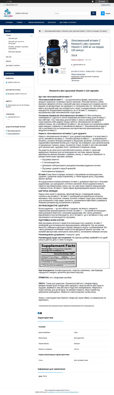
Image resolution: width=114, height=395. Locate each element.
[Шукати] (93, 13)
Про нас (8, 57)
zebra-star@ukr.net (13, 133)
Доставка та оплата (68, 22)
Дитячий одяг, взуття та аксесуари (16, 42)
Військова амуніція (14, 52)
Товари (19, 22)
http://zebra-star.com (14, 130)
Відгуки (8, 61)
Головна (9, 22)
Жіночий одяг (12, 38)
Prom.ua (66, 390)
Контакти (52, 22)
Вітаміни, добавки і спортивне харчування (18, 47)
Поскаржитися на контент (54, 392)
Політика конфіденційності (71, 392)
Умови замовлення (36, 22)
